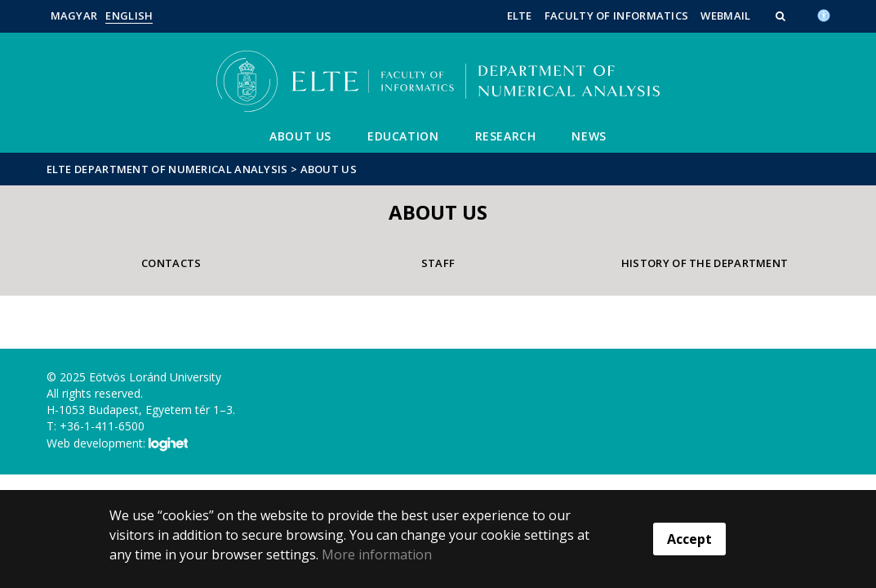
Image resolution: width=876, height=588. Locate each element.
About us (300, 136)
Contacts (171, 263)
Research (505, 136)
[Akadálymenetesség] (823, 14)
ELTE (519, 15)
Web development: (117, 444)
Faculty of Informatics (617, 15)
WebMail (725, 15)
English (129, 15)
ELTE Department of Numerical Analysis (167, 169)
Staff (438, 263)
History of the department (705, 263)
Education (402, 136)
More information (377, 555)
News (588, 136)
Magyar (74, 15)
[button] (782, 15)
